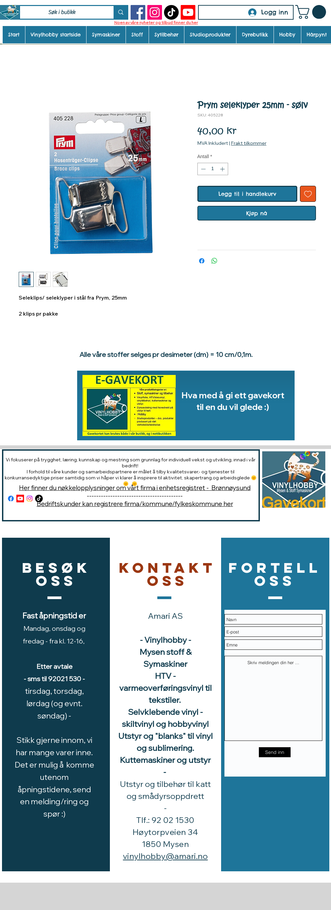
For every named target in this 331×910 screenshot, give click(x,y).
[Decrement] (202, 169)
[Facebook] (138, 12)
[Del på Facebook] (202, 261)
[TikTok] (171, 12)
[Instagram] (154, 12)
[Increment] (223, 169)
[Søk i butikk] (62, 12)
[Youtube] (188, 12)
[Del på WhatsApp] (214, 261)
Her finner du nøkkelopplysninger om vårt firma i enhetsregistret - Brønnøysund (135, 488)
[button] (312, 12)
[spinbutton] (213, 169)
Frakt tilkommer (249, 143)
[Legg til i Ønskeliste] (308, 194)
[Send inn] (275, 752)
